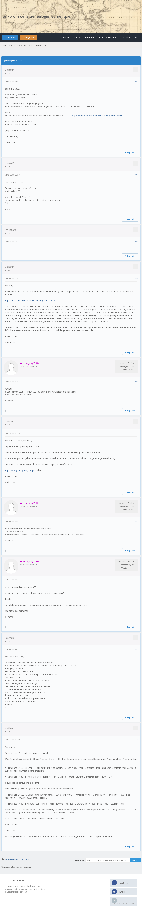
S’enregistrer (28, 37)
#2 (136, 175)
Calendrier (125, 37)
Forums (77, 37)
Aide (137, 37)
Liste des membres (107, 37)
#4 (136, 278)
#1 (136, 81)
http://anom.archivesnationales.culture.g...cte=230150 (97, 115)
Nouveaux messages (12, 45)
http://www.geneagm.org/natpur (20, 470)
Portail (66, 37)
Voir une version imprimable (17, 859)
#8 (136, 579)
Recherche (90, 37)
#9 (136, 649)
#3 (136, 241)
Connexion (10, 37)
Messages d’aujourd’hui (35, 45)
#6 (136, 433)
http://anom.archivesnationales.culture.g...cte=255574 (30, 300)
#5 (136, 381)
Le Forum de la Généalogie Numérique (36, 16)
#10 (136, 739)
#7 (136, 521)
